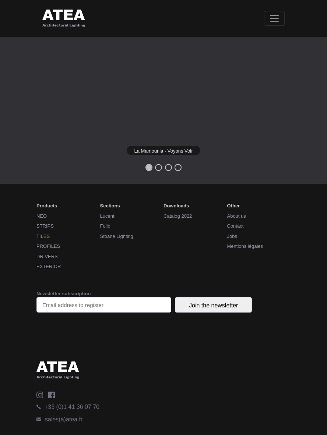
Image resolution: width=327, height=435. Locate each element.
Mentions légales (245, 246)
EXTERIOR (48, 266)
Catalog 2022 (178, 216)
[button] (24, 110)
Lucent (107, 216)
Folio (105, 226)
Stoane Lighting (116, 236)
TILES (43, 236)
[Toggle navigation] (274, 18)
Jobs (232, 236)
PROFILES (48, 246)
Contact (235, 226)
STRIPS (45, 226)
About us (236, 216)
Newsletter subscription (103, 302)
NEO (41, 216)
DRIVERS (47, 256)
